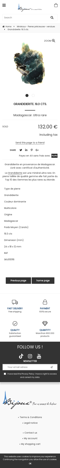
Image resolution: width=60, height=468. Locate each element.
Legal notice (31, 422)
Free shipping (15, 306)
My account (30, 438)
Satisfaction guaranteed (15, 329)
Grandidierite (15, 173)
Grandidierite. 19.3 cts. (30, 104)
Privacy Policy (28, 374)
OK (30, 463)
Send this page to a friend (30, 142)
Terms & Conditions (31, 417)
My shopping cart (30, 444)
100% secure (45, 306)
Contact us (30, 432)
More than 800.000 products (45, 329)
